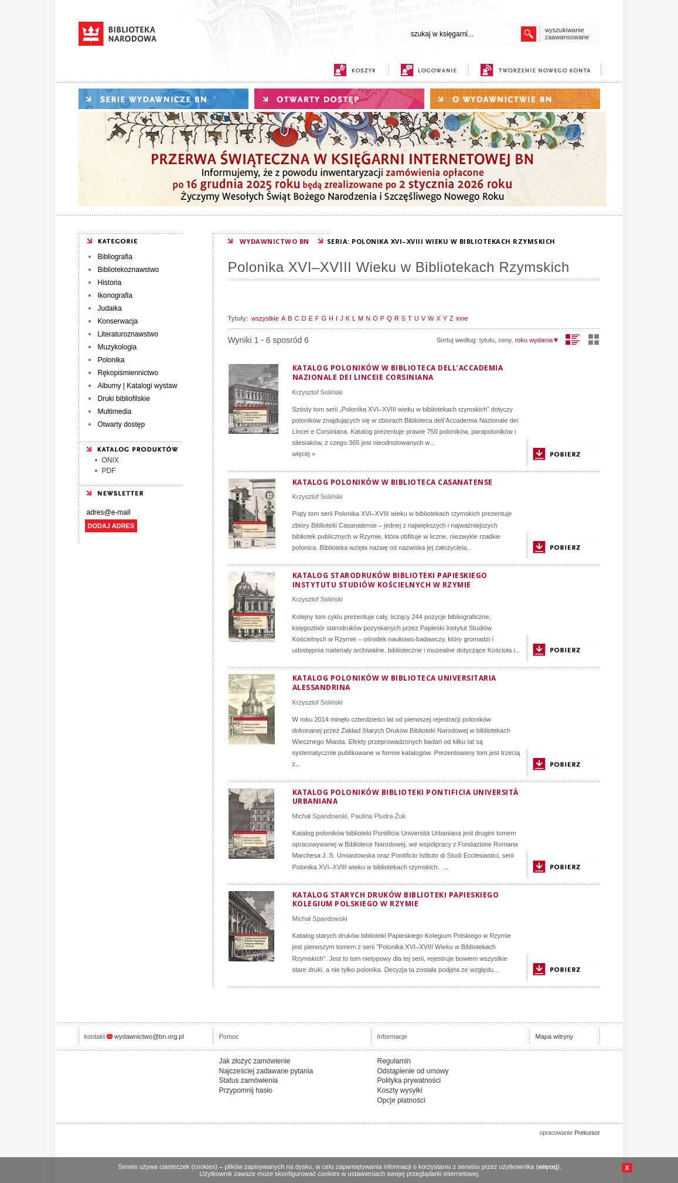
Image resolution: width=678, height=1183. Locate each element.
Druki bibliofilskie (124, 399)
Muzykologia (117, 347)
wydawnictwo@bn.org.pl (149, 1036)
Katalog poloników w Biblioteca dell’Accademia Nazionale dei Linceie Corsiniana (397, 372)
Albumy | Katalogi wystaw (138, 386)
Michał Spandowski (319, 816)
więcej (547, 1166)
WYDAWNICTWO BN (274, 241)
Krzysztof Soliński (317, 392)
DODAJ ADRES (111, 525)
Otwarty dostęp (121, 424)
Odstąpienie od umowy (413, 1071)
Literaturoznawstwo (128, 334)
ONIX (110, 460)
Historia (110, 282)
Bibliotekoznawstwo (128, 270)
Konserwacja (118, 321)
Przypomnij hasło (245, 1090)
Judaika (110, 308)
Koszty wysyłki (400, 1090)
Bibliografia (115, 257)
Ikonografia (115, 295)
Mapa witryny (555, 1036)
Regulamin (394, 1061)
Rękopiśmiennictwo (128, 373)
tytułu (487, 340)
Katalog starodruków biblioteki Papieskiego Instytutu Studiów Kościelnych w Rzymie (390, 580)
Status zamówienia (248, 1080)
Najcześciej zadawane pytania (266, 1071)
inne (462, 318)
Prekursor (586, 1133)
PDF (109, 471)
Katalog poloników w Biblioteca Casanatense (392, 482)
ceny (504, 340)
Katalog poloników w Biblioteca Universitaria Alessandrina (394, 682)
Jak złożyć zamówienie (255, 1061)
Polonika (111, 360)
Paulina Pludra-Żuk (378, 816)
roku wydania (536, 340)
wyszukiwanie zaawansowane (567, 33)
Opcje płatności (401, 1100)
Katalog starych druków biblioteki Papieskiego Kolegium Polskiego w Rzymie (395, 899)
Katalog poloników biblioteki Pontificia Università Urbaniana (405, 797)
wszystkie (265, 318)
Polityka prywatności (409, 1080)
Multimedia (115, 411)
